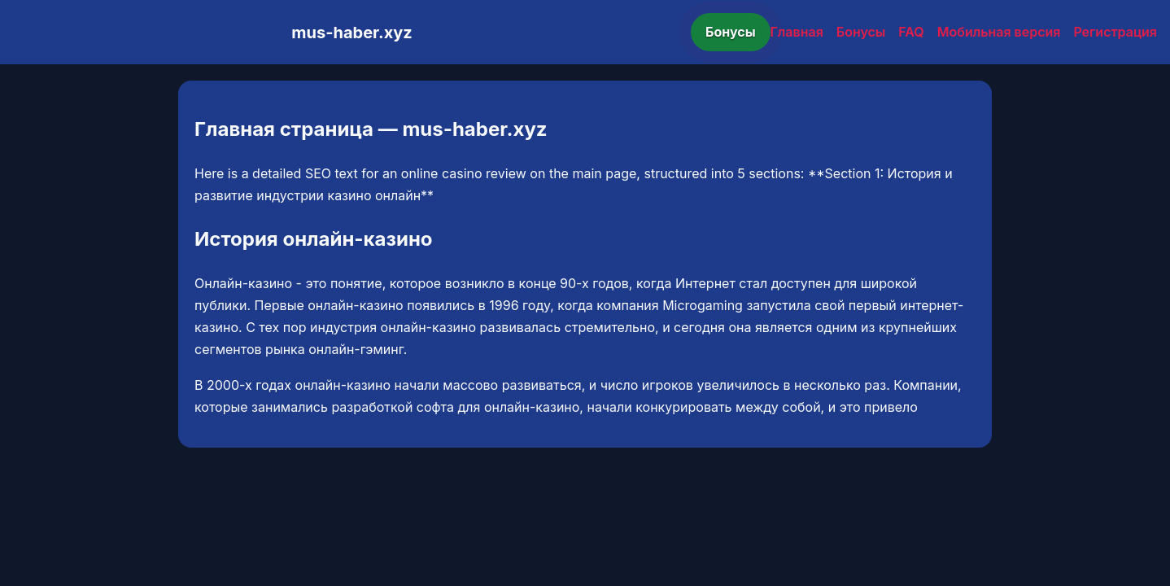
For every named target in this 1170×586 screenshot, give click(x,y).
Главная (797, 32)
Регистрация (1115, 32)
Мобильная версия (999, 32)
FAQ (910, 32)
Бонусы (730, 32)
